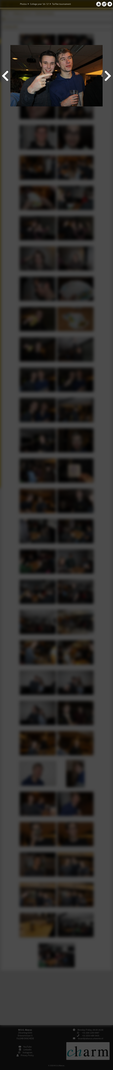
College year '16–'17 (39, 4)
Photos (23, 4)
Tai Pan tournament (61, 4)
